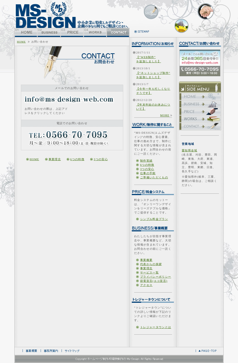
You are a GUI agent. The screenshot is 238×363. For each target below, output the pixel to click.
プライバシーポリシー (155, 276)
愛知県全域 (189, 150)
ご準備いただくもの (154, 177)
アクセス (146, 285)
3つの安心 (101, 159)
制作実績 (146, 160)
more (164, 115)
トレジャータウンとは (155, 327)
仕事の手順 (148, 173)
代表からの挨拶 (151, 264)
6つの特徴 (77, 159)
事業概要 (146, 260)
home (21, 41)
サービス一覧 (149, 272)
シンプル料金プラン (154, 219)
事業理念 (55, 159)
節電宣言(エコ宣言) (153, 281)
